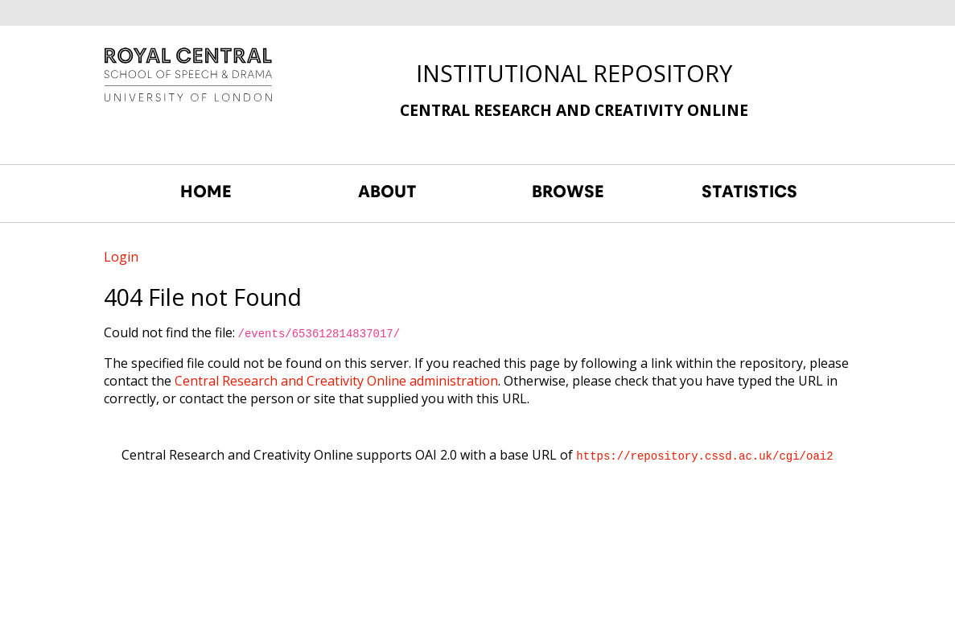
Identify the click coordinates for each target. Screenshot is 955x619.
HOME (206, 191)
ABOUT (387, 191)
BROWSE (568, 191)
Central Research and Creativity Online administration (336, 381)
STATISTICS (749, 191)
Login (121, 257)
